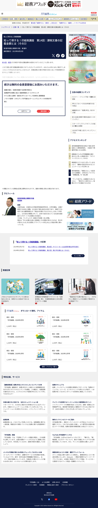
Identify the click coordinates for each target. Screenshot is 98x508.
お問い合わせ (56, 482)
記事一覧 (16, 27)
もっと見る (78, 256)
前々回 (4, 62)
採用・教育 (13, 19)
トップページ (5, 27)
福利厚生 (22, 19)
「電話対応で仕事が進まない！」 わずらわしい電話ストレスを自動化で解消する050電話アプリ (82, 299)
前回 (9, 62)
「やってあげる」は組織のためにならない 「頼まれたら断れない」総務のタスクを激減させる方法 (83, 181)
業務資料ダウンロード (71, 19)
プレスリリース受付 (31, 485)
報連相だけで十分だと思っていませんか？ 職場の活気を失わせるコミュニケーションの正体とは (83, 164)
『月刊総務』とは (34, 482)
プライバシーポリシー (67, 485)
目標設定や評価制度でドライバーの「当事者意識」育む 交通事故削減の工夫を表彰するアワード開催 (49, 299)
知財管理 (84, 19)
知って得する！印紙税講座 (12, 36)
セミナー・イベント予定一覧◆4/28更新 (84, 98)
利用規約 (42, 485)
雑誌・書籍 (26, 321)
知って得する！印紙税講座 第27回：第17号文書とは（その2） (49, 250)
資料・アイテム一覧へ (50, 367)
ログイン (94, 15)
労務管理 (5, 19)
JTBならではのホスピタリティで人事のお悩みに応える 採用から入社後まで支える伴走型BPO (15, 299)
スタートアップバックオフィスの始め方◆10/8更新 (83, 125)
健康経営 (31, 19)
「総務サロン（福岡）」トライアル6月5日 (72, 23)
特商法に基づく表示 (53, 485)
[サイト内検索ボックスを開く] (95, 19)
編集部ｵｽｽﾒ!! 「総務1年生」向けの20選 (83, 111)
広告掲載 (65, 482)
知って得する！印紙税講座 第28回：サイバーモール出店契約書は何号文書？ (53, 247)
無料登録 (94, 12)
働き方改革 (39, 19)
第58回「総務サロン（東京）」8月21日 (44, 23)
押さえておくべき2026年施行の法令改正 (83, 104)
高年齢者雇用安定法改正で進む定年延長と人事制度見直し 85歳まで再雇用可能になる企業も (83, 148)
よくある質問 (45, 482)
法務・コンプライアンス (54, 19)
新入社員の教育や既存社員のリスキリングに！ (83, 118)
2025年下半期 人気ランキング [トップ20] (84, 131)
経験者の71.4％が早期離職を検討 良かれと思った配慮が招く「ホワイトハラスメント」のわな (83, 156)
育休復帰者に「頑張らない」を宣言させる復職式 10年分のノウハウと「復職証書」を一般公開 (83, 173)
